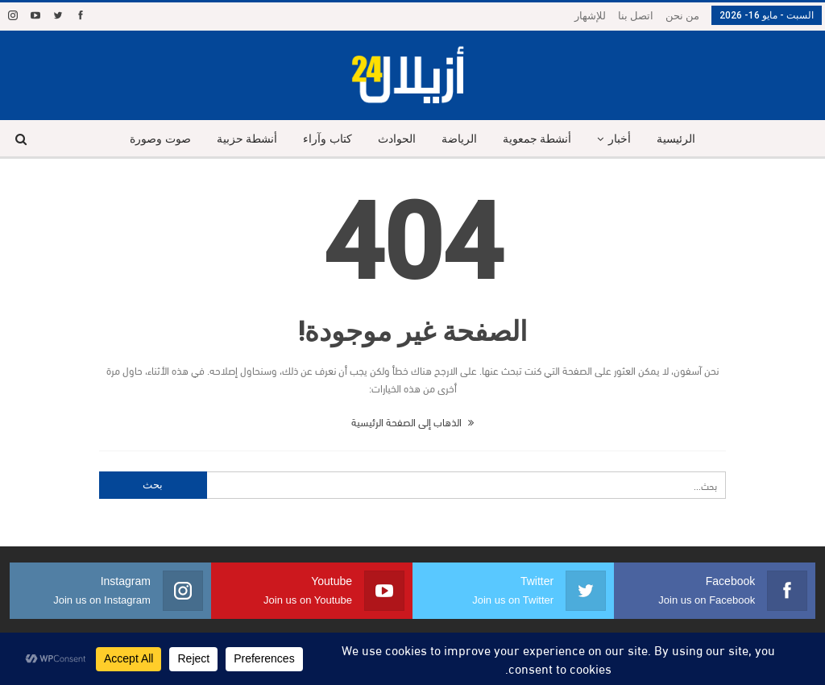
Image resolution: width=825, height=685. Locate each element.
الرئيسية (684, 139)
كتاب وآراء (324, 139)
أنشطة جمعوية (540, 139)
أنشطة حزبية (241, 139)
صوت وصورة (152, 139)
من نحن (682, 16)
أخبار (626, 139)
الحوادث (395, 139)
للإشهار (590, 16)
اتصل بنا (635, 16)
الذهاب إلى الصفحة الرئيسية (412, 421)
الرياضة (460, 139)
